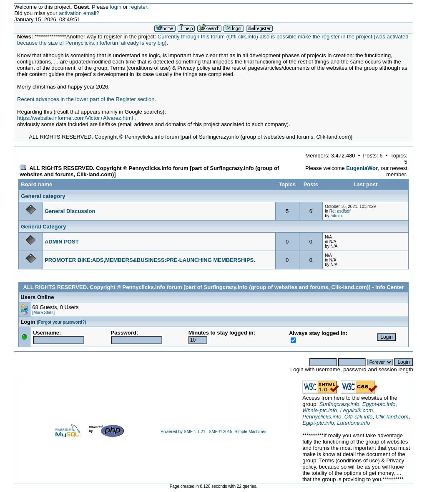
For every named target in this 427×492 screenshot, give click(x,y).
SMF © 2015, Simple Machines (237, 431)
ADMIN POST (62, 241)
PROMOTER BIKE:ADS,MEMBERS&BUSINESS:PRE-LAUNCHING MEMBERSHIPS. (150, 260)
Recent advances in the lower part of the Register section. (86, 99)
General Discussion (70, 211)
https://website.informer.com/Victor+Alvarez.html (75, 118)
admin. (337, 215)
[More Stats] (43, 312)
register (138, 7)
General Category (43, 226)
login (115, 7)
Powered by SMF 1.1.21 (183, 431)
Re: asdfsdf (340, 211)
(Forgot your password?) (61, 322)
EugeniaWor (362, 168)
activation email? (79, 13)
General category (43, 196)
